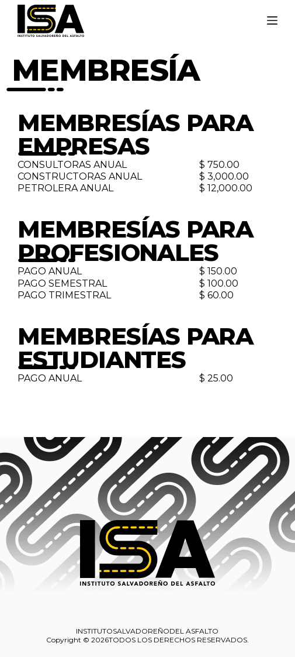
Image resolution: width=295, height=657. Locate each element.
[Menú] (272, 20)
